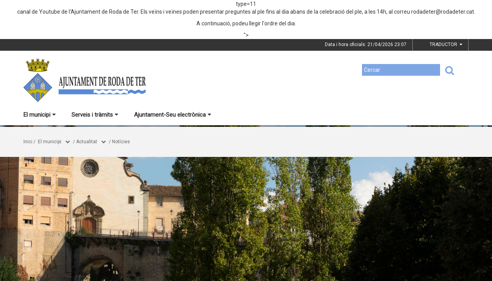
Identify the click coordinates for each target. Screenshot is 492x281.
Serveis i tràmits (94, 114)
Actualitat (86, 141)
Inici (27, 141)
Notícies (121, 141)
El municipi (39, 114)
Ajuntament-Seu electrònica (172, 114)
